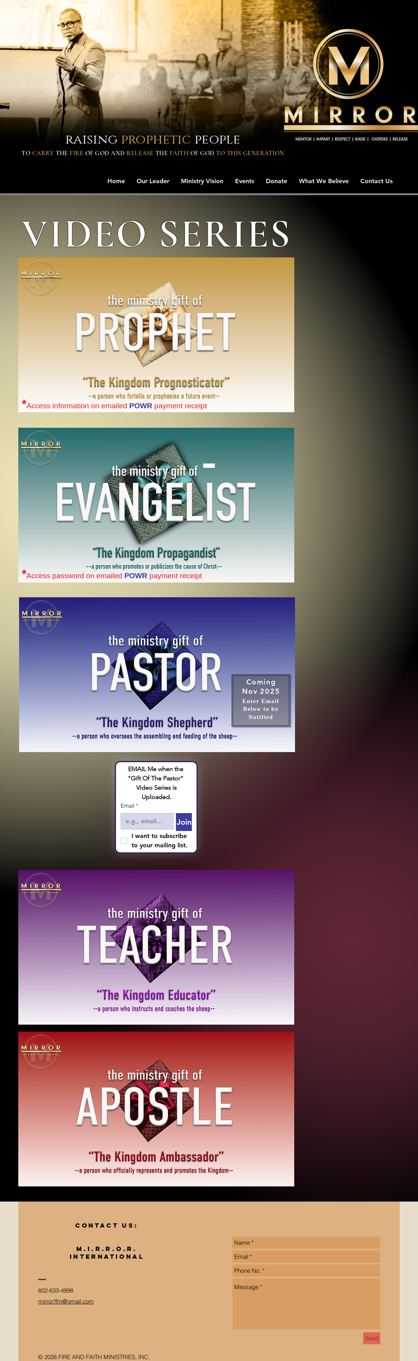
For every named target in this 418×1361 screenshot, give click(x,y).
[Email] (145, 821)
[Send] (371, 1338)
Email (129, 806)
